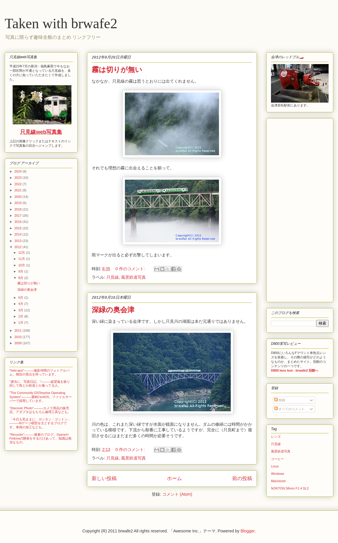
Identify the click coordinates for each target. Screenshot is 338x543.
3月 (21, 310)
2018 (18, 209)
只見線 (112, 277)
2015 (18, 228)
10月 (22, 265)
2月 (21, 316)
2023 (18, 177)
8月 (21, 278)
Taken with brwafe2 (61, 23)
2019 (18, 203)
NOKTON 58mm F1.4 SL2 (290, 488)
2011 (18, 330)
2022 (18, 184)
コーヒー (277, 459)
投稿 (279, 400)
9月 (21, 271)
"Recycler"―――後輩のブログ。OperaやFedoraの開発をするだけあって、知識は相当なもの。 (40, 438)
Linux (275, 466)
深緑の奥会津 (113, 310)
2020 (18, 196)
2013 (18, 241)
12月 (22, 252)
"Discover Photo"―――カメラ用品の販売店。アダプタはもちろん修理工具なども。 (40, 410)
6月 (21, 297)
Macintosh (278, 481)
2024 (18, 171)
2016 (18, 221)
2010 (18, 337)
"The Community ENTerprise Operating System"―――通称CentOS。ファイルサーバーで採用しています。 (40, 396)
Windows (277, 473)
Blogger (247, 531)
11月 (22, 258)
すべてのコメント (289, 409)
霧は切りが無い (117, 69)
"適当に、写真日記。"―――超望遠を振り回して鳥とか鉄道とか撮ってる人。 (39, 383)
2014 (18, 234)
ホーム (174, 478)
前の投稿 (242, 478)
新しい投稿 (104, 478)
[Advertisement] (288, 209)
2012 (18, 247)
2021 (18, 190)
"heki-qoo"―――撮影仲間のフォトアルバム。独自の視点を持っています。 (39, 372)
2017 (18, 215)
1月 (21, 322)
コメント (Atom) (177, 494)
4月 (21, 303)
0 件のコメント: (131, 268)
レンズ (276, 436)
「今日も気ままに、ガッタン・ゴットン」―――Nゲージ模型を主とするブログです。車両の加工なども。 (40, 423)
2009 (18, 343)
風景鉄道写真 (133, 277)
